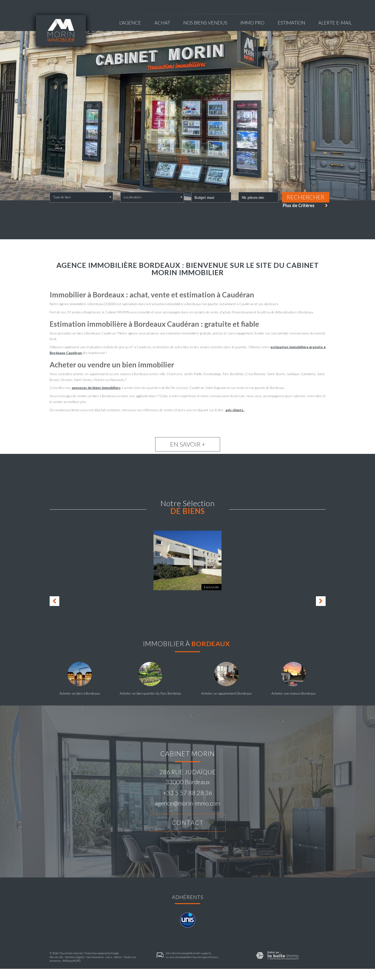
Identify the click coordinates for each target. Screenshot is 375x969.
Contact (187, 822)
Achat (162, 22)
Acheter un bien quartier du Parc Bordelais (150, 693)
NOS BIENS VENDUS (205, 22)
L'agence (130, 22)
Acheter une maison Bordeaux (293, 693)
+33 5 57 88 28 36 (187, 792)
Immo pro (252, 22)
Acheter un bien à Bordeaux (80, 693)
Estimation (291, 22)
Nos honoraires (95, 957)
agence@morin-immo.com (187, 803)
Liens (109, 957)
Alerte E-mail (335, 22)
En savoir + (187, 444)
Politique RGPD (71, 960)
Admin (118, 957)
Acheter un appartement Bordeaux (226, 693)
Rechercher (305, 197)
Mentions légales (74, 957)
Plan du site (56, 957)
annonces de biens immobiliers (96, 388)
